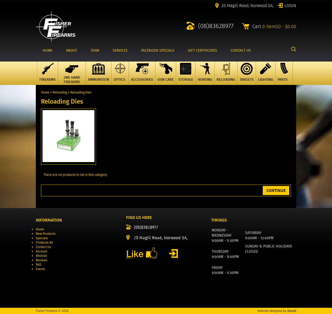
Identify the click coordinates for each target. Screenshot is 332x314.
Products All (44, 242)
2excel (291, 311)
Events (40, 269)
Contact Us (43, 247)
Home (45, 92)
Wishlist (41, 255)
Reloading (60, 92)
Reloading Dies (81, 92)
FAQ (38, 264)
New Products (46, 233)
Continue (276, 190)
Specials (42, 238)
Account (41, 251)
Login (290, 5)
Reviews (41, 260)
